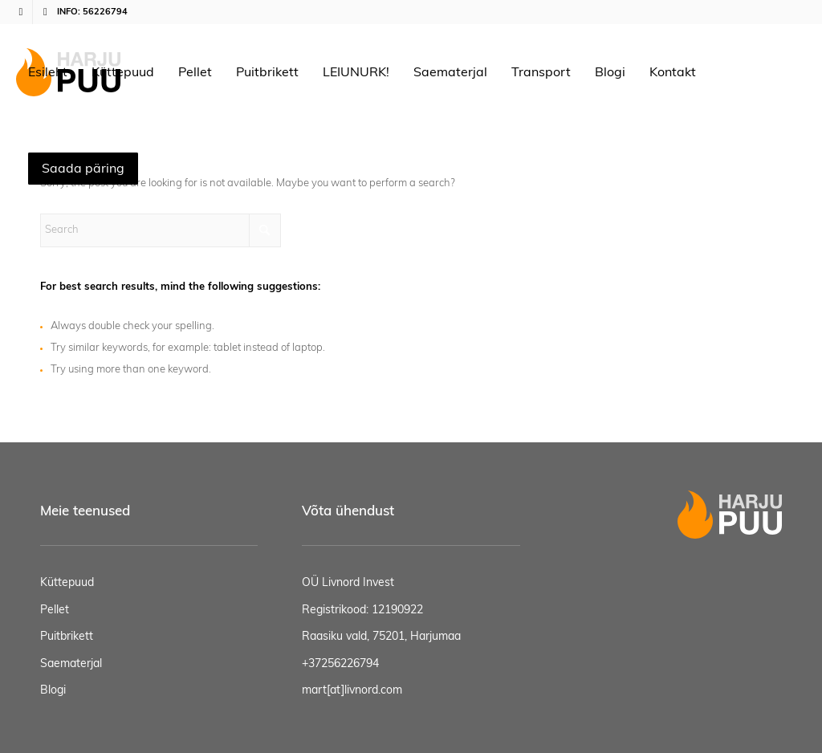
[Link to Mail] (45, 12)
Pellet (54, 610)
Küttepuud (67, 582)
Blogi (53, 690)
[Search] (160, 230)
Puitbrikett (66, 636)
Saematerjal (71, 664)
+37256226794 (340, 664)
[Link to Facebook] (20, 12)
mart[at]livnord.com (352, 690)
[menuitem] (47, 72)
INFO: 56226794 (92, 11)
